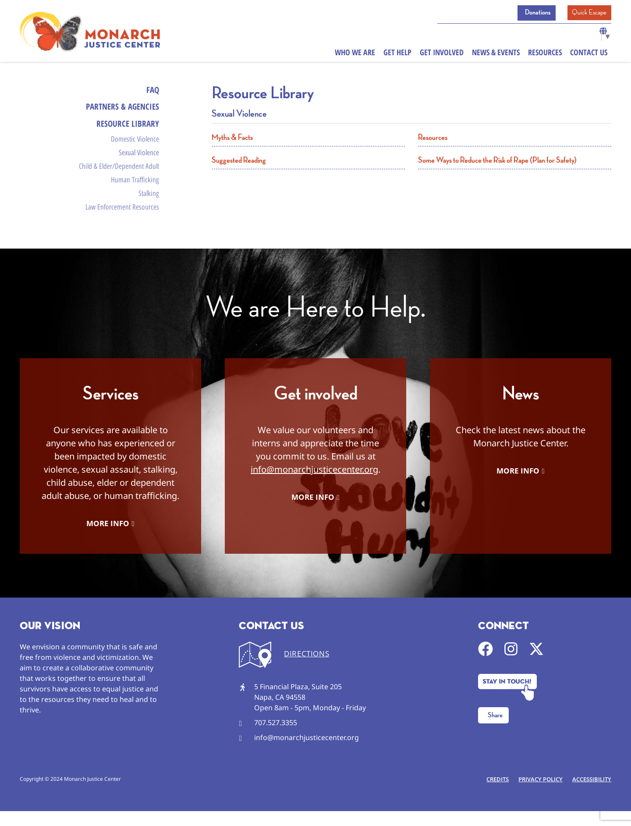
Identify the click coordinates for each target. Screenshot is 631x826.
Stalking (148, 205)
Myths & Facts (232, 137)
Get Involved (442, 54)
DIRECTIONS (306, 668)
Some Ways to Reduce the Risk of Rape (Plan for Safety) (497, 160)
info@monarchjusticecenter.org (314, 484)
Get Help (397, 54)
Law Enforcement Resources (122, 220)
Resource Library (127, 127)
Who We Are (355, 54)
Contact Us (588, 54)
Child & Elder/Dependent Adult (119, 174)
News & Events (496, 54)
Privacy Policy (538, 794)
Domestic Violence (135, 144)
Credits (493, 794)
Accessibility (590, 794)
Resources (545, 54)
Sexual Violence (139, 159)
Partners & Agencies (120, 108)
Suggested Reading (239, 160)
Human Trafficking (135, 189)
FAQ (152, 90)
